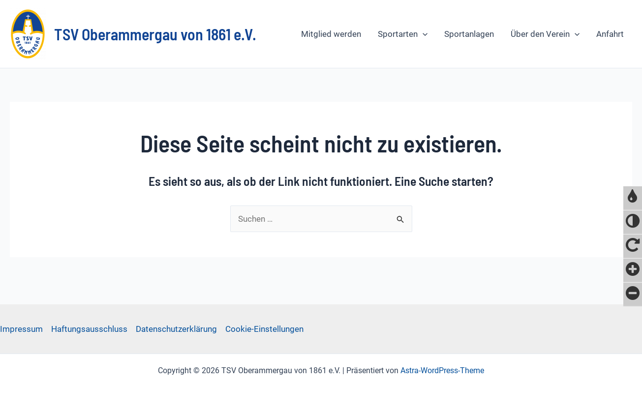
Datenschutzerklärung (176, 329)
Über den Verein (545, 34)
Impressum (21, 329)
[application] (423, 34)
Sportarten (403, 34)
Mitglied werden (331, 34)
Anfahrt (610, 34)
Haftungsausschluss (89, 329)
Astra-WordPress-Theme (442, 370)
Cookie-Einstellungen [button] (264, 329)
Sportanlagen (469, 34)
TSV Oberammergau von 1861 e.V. (155, 34)
